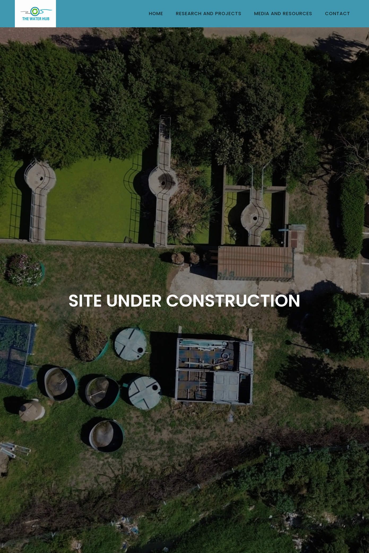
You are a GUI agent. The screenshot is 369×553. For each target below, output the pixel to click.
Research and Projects (208, 13)
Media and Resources (283, 13)
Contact (337, 13)
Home (156, 13)
